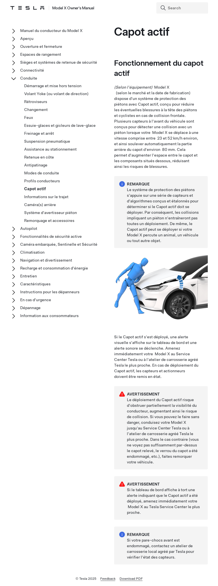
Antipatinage (35, 165)
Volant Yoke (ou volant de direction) (56, 93)
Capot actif (35, 189)
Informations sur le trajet (46, 196)
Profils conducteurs (42, 181)
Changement (36, 109)
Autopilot (28, 228)
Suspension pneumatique (47, 141)
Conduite (28, 78)
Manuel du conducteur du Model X (51, 30)
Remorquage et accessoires (49, 220)
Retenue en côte (39, 157)
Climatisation (32, 252)
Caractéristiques (35, 284)
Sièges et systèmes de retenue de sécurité (58, 62)
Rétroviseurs (35, 101)
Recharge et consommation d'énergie (54, 268)
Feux (28, 117)
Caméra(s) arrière (40, 204)
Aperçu (26, 38)
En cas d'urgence (35, 300)
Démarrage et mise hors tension (52, 86)
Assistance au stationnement (50, 149)
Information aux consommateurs (49, 315)
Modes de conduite (41, 173)
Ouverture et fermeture (41, 46)
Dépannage (30, 307)
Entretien (28, 276)
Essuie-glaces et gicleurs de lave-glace (60, 125)
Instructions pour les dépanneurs (49, 292)
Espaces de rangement (40, 54)
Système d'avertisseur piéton (50, 212)
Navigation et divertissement (46, 260)
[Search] (183, 8)
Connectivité (32, 70)
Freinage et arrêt (39, 133)
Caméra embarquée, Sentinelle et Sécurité (58, 244)
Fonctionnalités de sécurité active (51, 236)
